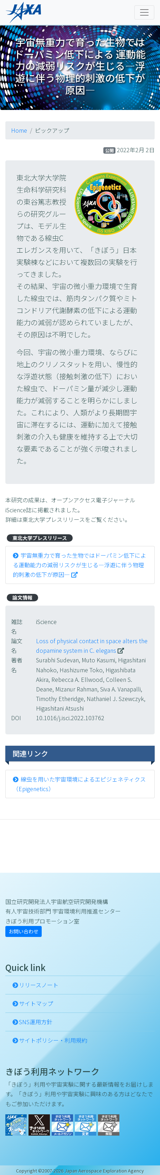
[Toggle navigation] (144, 12)
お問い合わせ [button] (23, 931)
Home (19, 130)
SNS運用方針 (35, 1021)
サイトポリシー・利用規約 (53, 1040)
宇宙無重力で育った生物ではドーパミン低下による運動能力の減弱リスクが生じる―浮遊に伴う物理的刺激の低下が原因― (79, 565)
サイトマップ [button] (36, 1003)
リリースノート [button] (38, 985)
